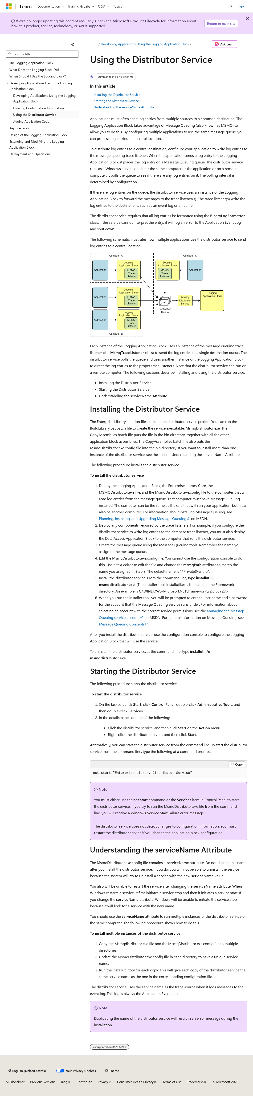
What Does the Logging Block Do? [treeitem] (34, 69)
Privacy (103, 1082)
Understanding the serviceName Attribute (124, 107)
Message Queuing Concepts (122, 623)
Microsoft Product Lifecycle (136, 20)
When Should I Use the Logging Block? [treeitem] (37, 76)
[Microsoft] (9, 6)
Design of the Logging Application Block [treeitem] (38, 135)
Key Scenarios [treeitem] (19, 128)
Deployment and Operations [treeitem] (29, 154)
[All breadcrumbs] (94, 44)
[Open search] (231, 6)
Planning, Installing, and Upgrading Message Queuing (142, 518)
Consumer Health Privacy (135, 1082)
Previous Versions (42, 1082)
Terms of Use (172, 1082)
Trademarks (195, 1082)
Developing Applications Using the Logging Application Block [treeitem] (44, 98)
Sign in (242, 6)
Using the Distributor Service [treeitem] (34, 114)
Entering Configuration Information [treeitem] (38, 108)
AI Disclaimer (15, 1082)
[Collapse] (73, 44)
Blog (64, 1082)
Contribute (84, 1082)
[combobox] (42, 54)
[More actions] (243, 44)
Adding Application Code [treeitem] (31, 121)
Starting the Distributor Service (116, 100)
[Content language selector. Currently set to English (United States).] (27, 1070)
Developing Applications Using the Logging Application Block (145, 44)
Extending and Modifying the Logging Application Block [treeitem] (36, 144)
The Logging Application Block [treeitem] (31, 63)
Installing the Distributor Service (117, 94)
